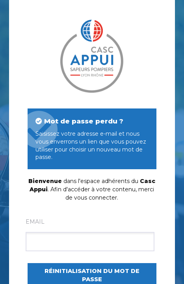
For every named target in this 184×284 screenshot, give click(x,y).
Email (90, 234)
